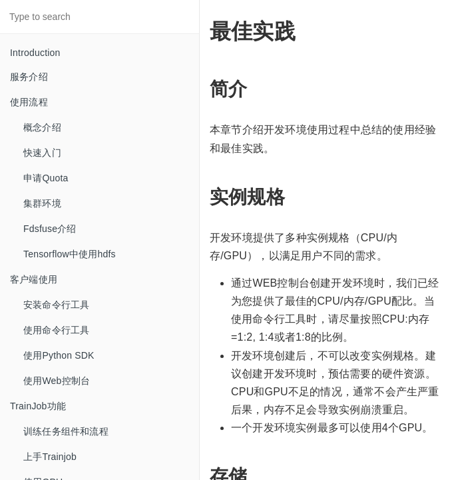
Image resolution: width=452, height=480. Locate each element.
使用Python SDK (59, 355)
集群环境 (42, 203)
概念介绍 (42, 127)
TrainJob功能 (38, 406)
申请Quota (46, 178)
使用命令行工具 (56, 330)
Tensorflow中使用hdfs (69, 254)
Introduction (35, 52)
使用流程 (29, 102)
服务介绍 (29, 76)
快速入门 (42, 152)
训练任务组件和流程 (66, 431)
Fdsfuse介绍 (50, 228)
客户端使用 (33, 279)
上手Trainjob (50, 456)
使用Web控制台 (56, 380)
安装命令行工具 (56, 304)
